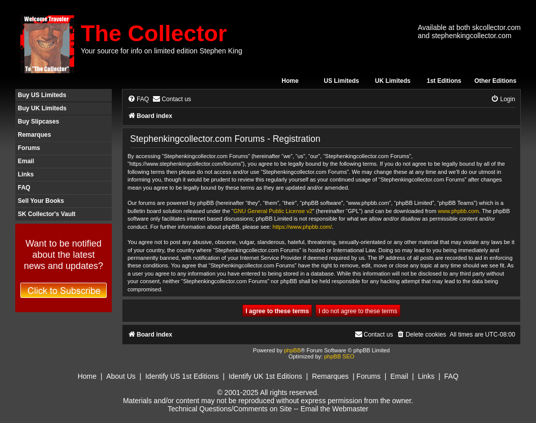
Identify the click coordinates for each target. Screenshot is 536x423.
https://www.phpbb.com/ (302, 227)
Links (26, 174)
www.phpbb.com (458, 211)
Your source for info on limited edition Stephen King (161, 51)
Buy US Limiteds (42, 95)
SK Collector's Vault (47, 214)
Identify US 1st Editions (182, 376)
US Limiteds (341, 80)
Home (289, 80)
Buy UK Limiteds (42, 108)
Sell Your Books (41, 200)
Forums (29, 148)
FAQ (24, 187)
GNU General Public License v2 (273, 211)
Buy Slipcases (38, 121)
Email (26, 161)
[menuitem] (138, 99)
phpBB (292, 350)
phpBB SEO (339, 356)
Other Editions (496, 80)
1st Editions (444, 80)
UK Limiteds (393, 80)
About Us (121, 376)
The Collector (154, 33)
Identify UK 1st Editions (265, 376)
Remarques (34, 134)
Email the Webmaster (334, 409)
